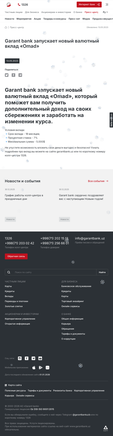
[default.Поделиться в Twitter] (6, 75)
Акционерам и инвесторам (56, 12)
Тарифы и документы (73, 333)
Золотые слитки (14, 306)
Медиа (86, 18)
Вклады (9, 296)
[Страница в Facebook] (40, 367)
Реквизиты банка (62, 390)
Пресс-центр (92, 12)
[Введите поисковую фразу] (50, 272)
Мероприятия (24, 18)
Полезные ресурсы (15, 390)
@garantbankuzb (81, 414)
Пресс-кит (74, 18)
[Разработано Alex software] (105, 428)
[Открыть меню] (105, 4)
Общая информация (72, 318)
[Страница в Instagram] (33, 367)
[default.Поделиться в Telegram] (20, 75)
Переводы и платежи (16, 301)
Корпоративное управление (20, 318)
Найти (102, 272)
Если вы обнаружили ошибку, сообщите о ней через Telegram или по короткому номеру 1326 (51, 416)
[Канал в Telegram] (33, 358)
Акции (37, 18)
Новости (9, 18)
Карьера (66, 323)
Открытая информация (17, 323)
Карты (8, 286)
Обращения (67, 328)
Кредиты (9, 291)
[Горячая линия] (23, 4)
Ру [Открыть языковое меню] (104, 12)
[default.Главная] (6, 27)
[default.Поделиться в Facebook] (13, 75)
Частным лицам (14, 12)
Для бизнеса (32, 12)
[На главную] (9, 4)
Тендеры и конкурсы (54, 18)
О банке (77, 12)
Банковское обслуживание (76, 286)
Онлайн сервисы (70, 306)
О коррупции (68, 338)
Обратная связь (16, 256)
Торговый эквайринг (72, 301)
